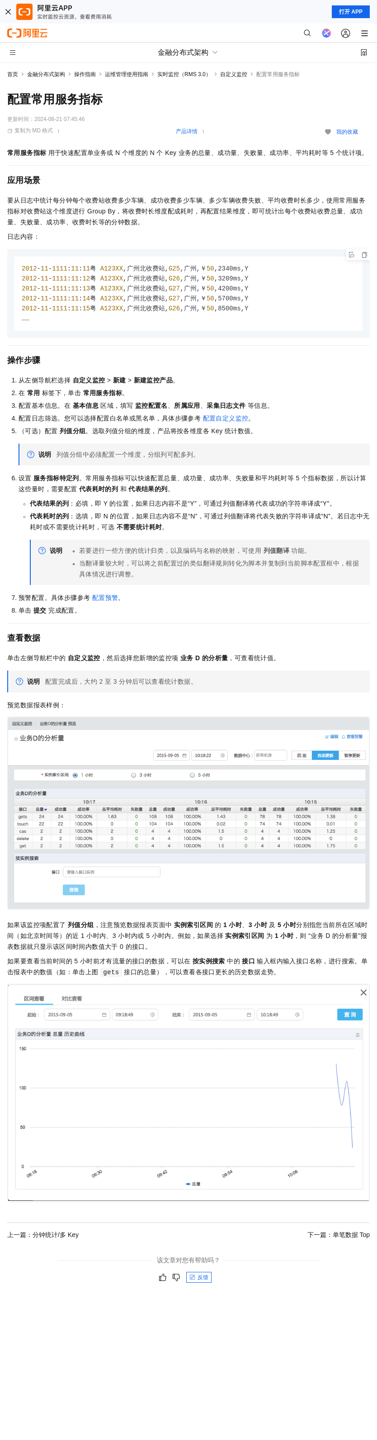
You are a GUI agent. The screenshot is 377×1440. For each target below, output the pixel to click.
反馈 (198, 1280)
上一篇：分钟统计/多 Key (43, 1237)
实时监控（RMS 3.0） (184, 74)
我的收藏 (347, 132)
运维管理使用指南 (126, 74)
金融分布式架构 (46, 74)
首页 (12, 74)
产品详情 (187, 131)
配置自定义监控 (226, 421)
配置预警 (105, 600)
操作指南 (85, 74)
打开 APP (351, 12)
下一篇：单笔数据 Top (338, 1237)
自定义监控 (233, 74)
